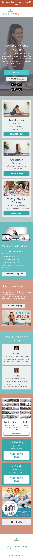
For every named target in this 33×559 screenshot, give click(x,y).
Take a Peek (16, 434)
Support (9, 547)
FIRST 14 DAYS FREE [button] (16, 455)
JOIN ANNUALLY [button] (16, 173)
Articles (16, 551)
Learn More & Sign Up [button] (13, 306)
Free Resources (23, 549)
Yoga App (17, 547)
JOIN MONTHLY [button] (16, 134)
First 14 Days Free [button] (16, 72)
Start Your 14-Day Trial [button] (14, 274)
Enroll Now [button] (16, 522)
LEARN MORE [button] (16, 213)
